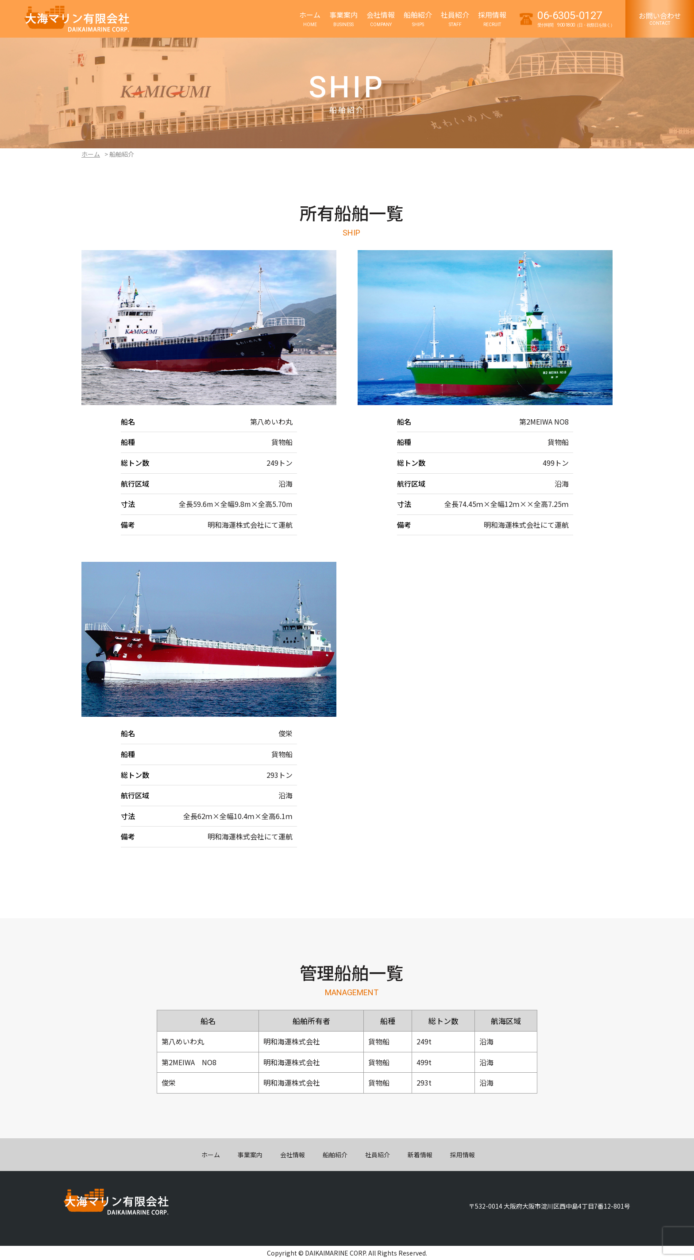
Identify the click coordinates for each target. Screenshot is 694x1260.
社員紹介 (377, 1154)
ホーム (90, 154)
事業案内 (250, 1154)
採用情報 (462, 1154)
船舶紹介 (335, 1154)
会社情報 (292, 1154)
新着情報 (420, 1154)
